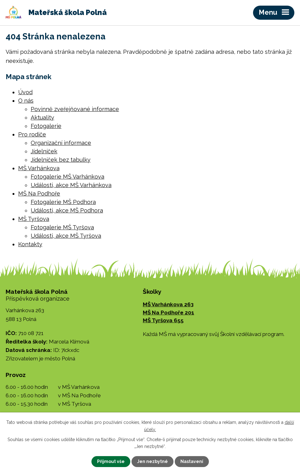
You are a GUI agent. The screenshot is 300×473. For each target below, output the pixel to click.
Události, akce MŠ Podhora (67, 210)
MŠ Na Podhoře (39, 193)
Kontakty (30, 244)
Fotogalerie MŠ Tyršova (62, 227)
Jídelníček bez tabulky (61, 159)
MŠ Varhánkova (38, 168)
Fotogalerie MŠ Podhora (63, 202)
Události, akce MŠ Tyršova (66, 235)
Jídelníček (44, 151)
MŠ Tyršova (33, 219)
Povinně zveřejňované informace (75, 109)
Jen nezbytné (152, 461)
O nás (26, 100)
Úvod (25, 92)
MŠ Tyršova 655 (163, 320)
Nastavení (191, 461)
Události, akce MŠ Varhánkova (71, 185)
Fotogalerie (46, 126)
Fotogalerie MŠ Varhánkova (67, 176)
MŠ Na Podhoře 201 (168, 312)
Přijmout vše (111, 461)
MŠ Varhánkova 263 (168, 304)
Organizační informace (61, 143)
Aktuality (42, 117)
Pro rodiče (32, 134)
